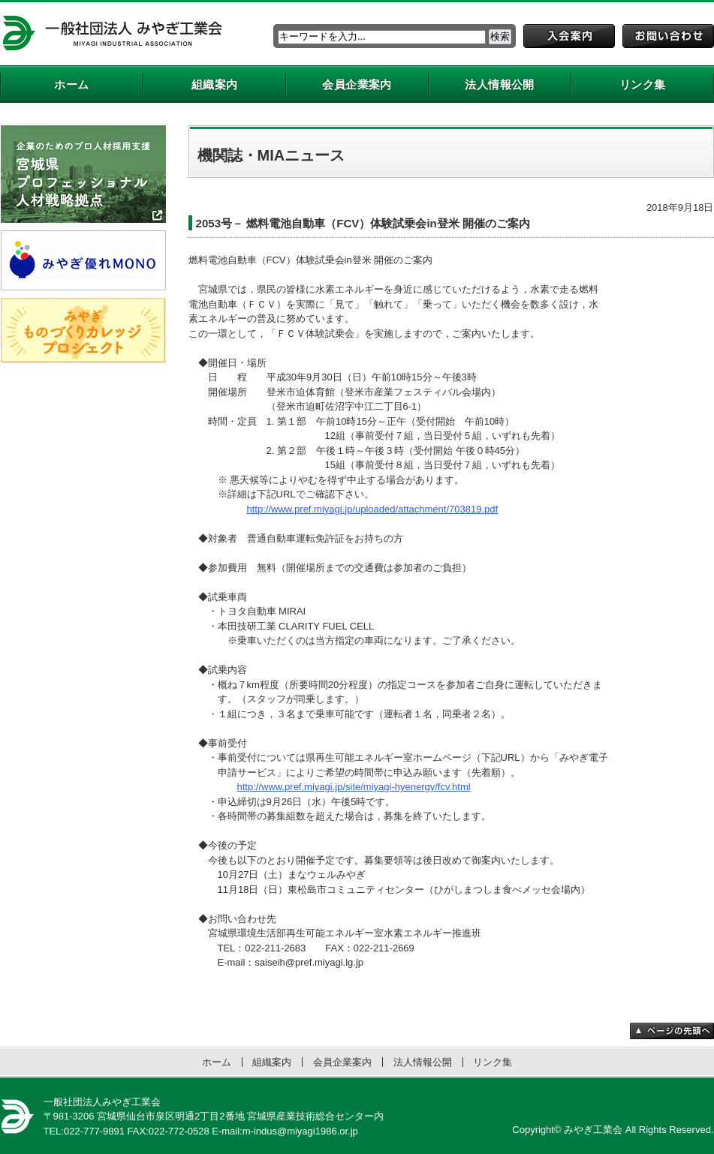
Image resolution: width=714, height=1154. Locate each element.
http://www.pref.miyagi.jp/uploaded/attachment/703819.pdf (373, 509)
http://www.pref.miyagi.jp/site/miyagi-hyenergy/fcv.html (354, 786)
